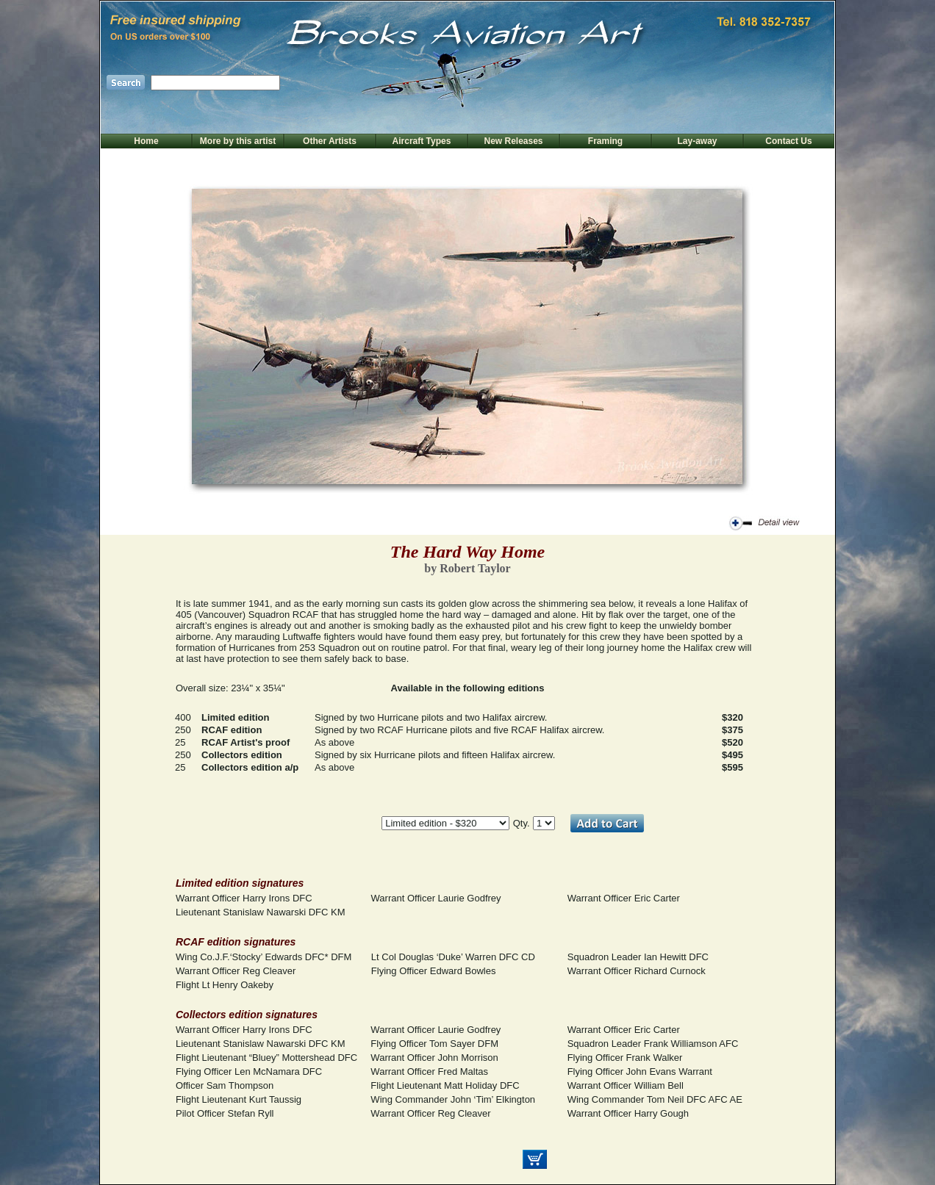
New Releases (513, 141)
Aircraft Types (422, 141)
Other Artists (330, 141)
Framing (605, 141)
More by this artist (238, 141)
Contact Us (788, 141)
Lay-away (697, 141)
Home (146, 141)
